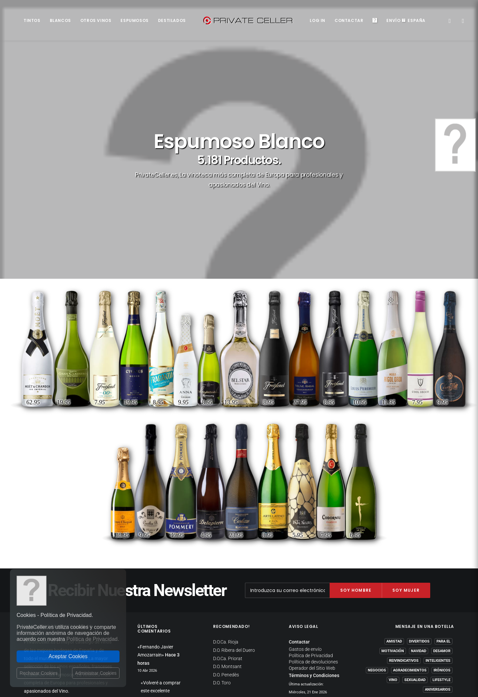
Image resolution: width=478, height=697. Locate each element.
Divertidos (419, 512)
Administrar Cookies (96, 673)
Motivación (392, 521)
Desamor (441, 521)
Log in (317, 20)
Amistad (394, 512)
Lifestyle (441, 550)
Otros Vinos (96, 20)
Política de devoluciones (313, 532)
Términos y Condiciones (314, 545)
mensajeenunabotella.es (429, 576)
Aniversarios (437, 560)
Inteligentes (438, 531)
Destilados (172, 20)
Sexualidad (415, 550)
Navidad (418, 521)
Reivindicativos (404, 531)
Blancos (60, 20)
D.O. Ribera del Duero (234, 520)
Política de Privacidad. (92, 639)
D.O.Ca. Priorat (227, 529)
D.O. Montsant (227, 537)
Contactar (349, 20)
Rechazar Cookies (38, 673)
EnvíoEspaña (406, 20)
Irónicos (442, 541)
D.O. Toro (222, 553)
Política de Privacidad (311, 526)
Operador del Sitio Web (312, 538)
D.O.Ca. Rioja (225, 512)
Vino (393, 550)
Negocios (377, 541)
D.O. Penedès (226, 545)
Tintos (32, 20)
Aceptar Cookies (67, 656)
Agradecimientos (410, 541)
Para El (443, 512)
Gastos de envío (305, 519)
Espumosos (134, 20)
